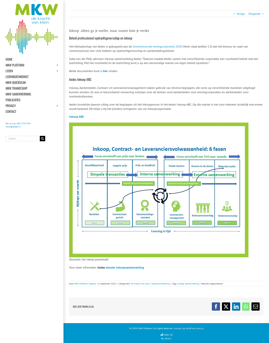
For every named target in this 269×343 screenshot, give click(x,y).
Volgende (254, 14)
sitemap (177, 328)
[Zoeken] (42, 138)
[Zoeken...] (23, 138)
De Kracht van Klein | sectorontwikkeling (150, 283)
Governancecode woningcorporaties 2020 (157, 46)
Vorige (241, 14)
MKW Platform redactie (85, 283)
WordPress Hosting (194, 328)
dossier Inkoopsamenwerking (125, 267)
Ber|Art (168, 338)
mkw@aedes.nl (13, 126)
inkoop (181, 283)
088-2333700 (23, 123)
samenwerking (192, 283)
